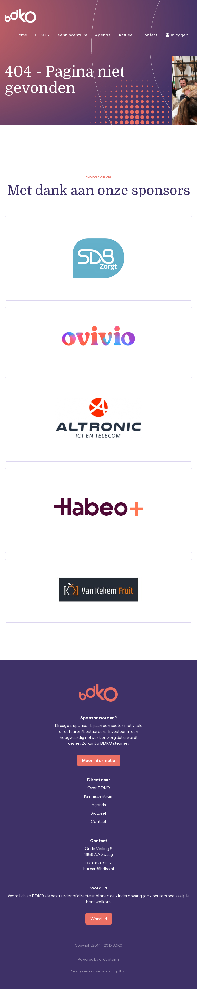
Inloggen (176, 35)
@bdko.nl (98, 868)
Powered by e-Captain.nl (99, 959)
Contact (149, 35)
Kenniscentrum (72, 35)
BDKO (42, 35)
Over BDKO (98, 787)
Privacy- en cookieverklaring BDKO (98, 971)
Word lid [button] (98, 918)
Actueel (126, 35)
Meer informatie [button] (98, 760)
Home (21, 35)
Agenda (103, 35)
